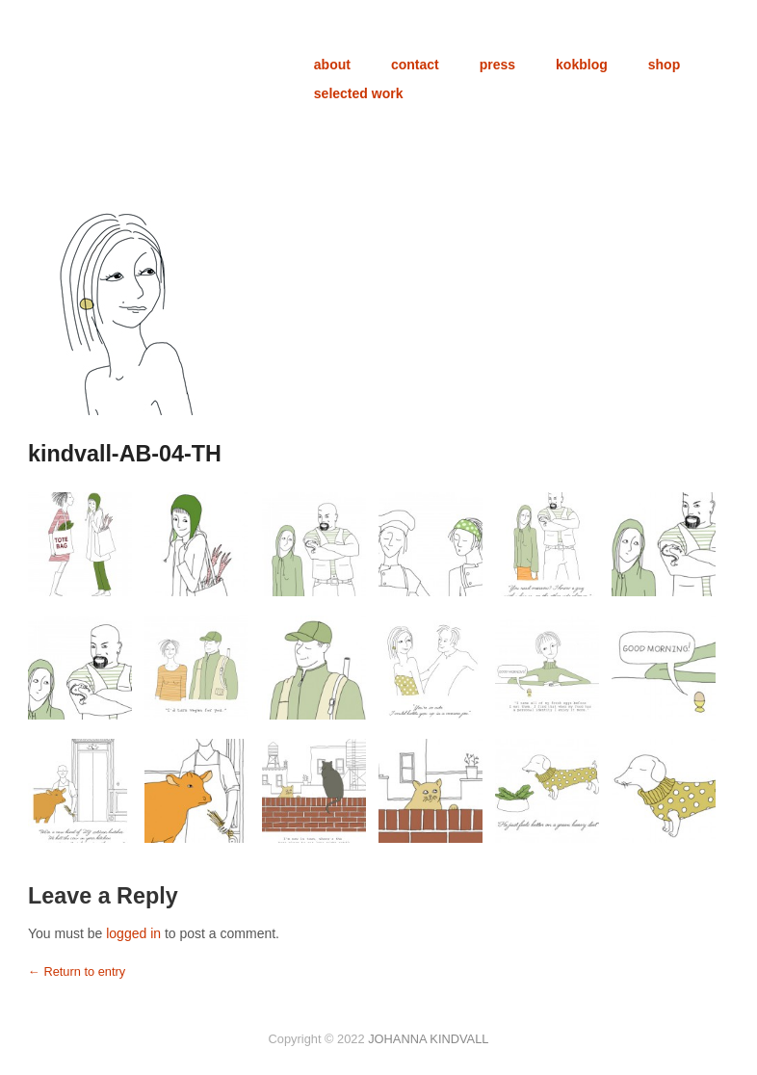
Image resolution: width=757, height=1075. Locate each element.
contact (415, 64)
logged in (133, 933)
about (332, 64)
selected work (359, 93)
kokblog (582, 64)
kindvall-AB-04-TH (125, 453)
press (497, 64)
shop (664, 64)
